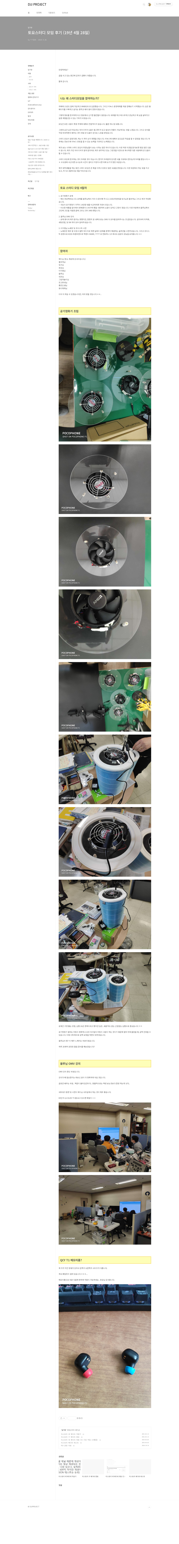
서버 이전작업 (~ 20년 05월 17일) (38, 145)
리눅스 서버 (32, 90)
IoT (29, 101)
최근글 (30, 181)
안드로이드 (31, 108)
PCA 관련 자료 (66, 1478)
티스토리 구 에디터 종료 (70, 1469)
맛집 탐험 (31, 120)
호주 (30, 77)
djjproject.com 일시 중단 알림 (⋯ (39, 149)
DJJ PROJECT (37, 4)
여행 (29, 73)
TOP (149, 1539)
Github (65, 12)
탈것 (29, 116)
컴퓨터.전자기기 (33, 97)
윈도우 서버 (32, 87)
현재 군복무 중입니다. (35, 169)
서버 (29, 83)
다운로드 (51, 12)
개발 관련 (31, 93)
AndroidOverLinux (35, 105)
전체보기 (31, 66)
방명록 (39, 12)
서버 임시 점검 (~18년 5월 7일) (37, 152)
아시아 (31, 80)
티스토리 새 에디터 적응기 (71, 1466)
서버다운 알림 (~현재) (34, 155)
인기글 (37, 181)
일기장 (64, 1462)
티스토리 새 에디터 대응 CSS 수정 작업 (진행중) (79, 1472)
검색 (144, 4)
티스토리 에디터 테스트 (70, 1475)
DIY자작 (30, 112)
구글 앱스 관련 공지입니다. (36, 165)
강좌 (29, 123)
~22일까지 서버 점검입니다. (36, 162)
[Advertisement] (105, 1426)
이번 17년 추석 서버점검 (35, 159)
